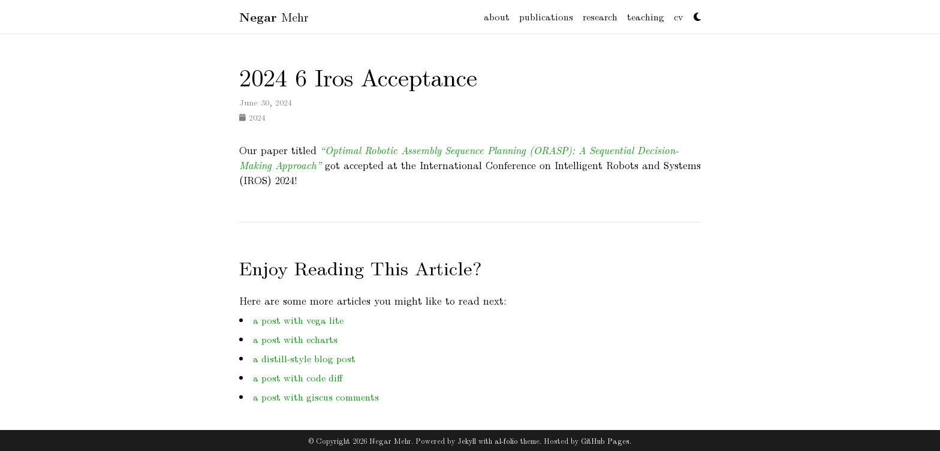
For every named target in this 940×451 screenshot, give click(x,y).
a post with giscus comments (316, 397)
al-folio (506, 440)
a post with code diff (297, 377)
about (497, 16)
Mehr (274, 16)
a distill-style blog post (304, 358)
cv (678, 16)
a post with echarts (295, 339)
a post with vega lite (298, 320)
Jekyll (466, 440)
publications (546, 16)
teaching (645, 16)
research (600, 16)
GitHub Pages (605, 440)
